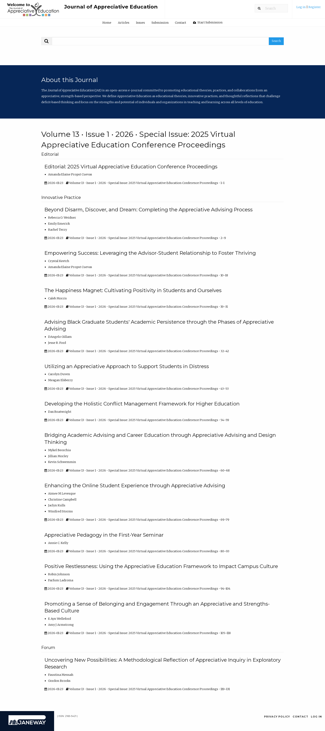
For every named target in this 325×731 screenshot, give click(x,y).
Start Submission (207, 22)
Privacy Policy (277, 716)
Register (314, 7)
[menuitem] (308, 8)
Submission (160, 22)
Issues (140, 22)
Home (106, 22)
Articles (123, 22)
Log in (301, 7)
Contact (180, 22)
